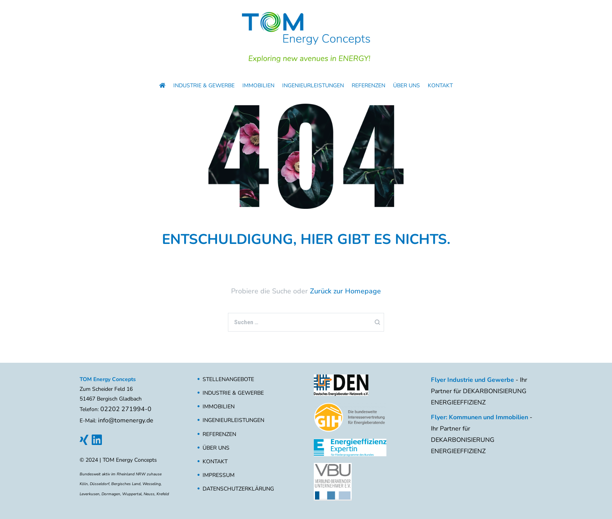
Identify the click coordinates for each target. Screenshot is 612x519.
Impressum (219, 475)
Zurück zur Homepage (345, 291)
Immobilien (258, 85)
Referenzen (368, 85)
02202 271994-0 (125, 409)
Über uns (406, 85)
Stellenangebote (228, 379)
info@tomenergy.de (125, 420)
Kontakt (440, 85)
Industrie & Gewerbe (204, 85)
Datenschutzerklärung (238, 489)
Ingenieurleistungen (313, 85)
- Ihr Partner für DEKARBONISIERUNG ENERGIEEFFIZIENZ (479, 391)
